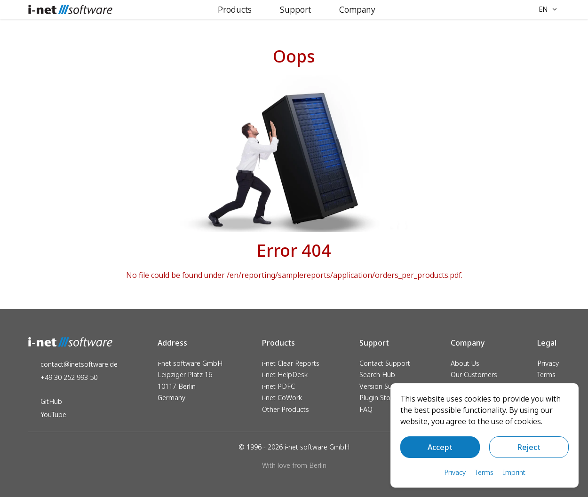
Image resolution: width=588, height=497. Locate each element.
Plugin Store (378, 397)
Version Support (384, 386)
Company (357, 9)
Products (235, 9)
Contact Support (384, 363)
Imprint (514, 472)
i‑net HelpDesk (285, 374)
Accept (440, 447)
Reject (528, 447)
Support (295, 9)
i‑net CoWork (282, 397)
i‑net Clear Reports (290, 363)
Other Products (285, 409)
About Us (465, 363)
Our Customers (474, 374)
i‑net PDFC (278, 386)
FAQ (366, 409)
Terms (546, 374)
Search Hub (377, 374)
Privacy (548, 363)
